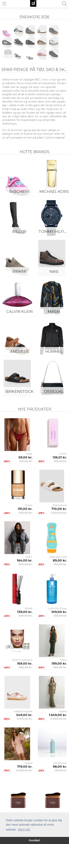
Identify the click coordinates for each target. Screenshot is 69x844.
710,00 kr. (59, 509)
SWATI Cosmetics (22, 659)
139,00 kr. (24, 612)
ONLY (29, 556)
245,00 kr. (25, 615)
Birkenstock (19, 391)
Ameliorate (60, 762)
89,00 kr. (60, 560)
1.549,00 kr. (58, 715)
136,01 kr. (60, 457)
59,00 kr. (25, 457)
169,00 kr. (24, 663)
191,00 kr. (25, 509)
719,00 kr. (24, 766)
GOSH (63, 453)
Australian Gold (58, 556)
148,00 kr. (60, 615)
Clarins (28, 505)
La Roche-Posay (57, 608)
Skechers (19, 191)
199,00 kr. (60, 564)
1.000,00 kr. (59, 512)
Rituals (28, 608)
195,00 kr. (60, 461)
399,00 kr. (60, 667)
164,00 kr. (24, 560)
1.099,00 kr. (24, 718)
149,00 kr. (25, 461)
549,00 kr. (25, 564)
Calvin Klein (19, 311)
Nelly (29, 453)
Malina (63, 711)
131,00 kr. (60, 770)
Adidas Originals (23, 711)
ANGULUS (19, 351)
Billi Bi (19, 231)
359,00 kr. (25, 512)
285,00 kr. (25, 667)
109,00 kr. (59, 612)
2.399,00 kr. (24, 770)
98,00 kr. (60, 766)
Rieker (19, 271)
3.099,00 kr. (58, 718)
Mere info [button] (24, 829)
